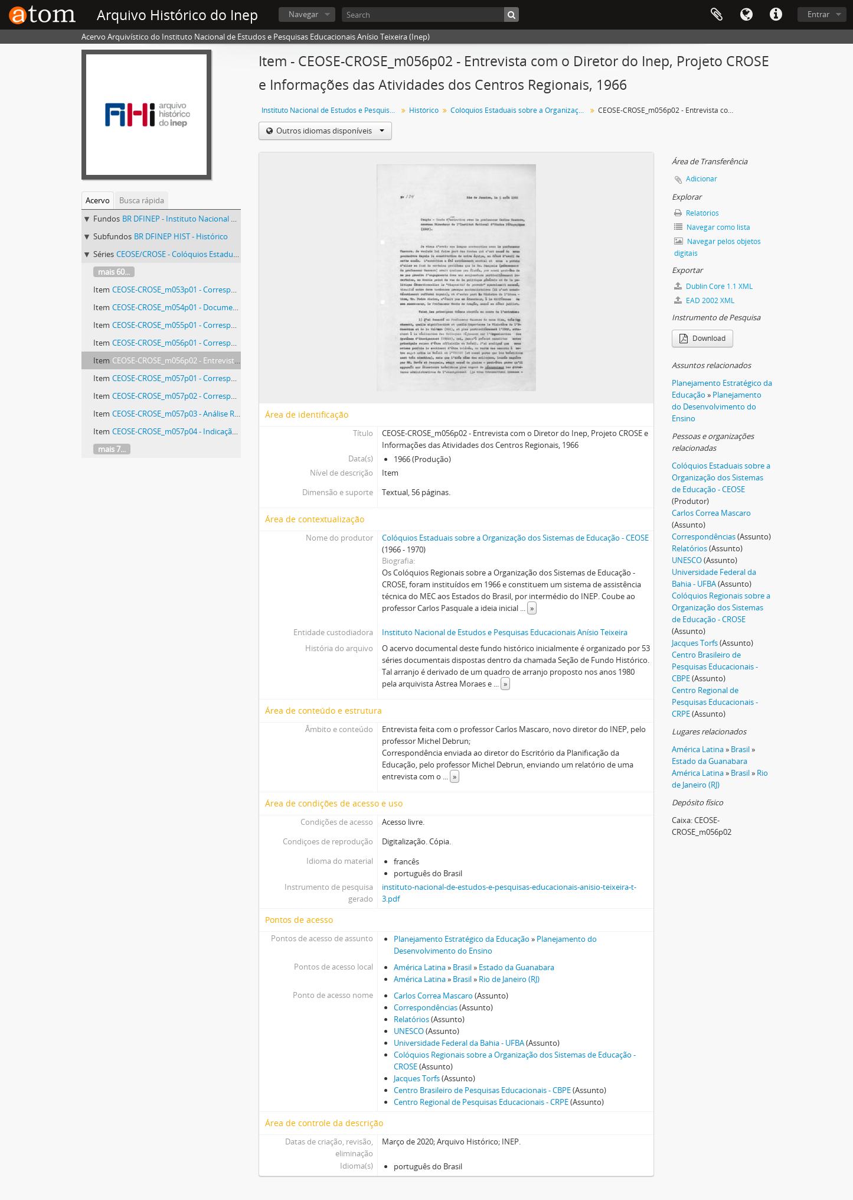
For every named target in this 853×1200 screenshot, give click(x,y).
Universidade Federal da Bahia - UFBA (459, 1043)
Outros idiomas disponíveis (329, 130)
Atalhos (775, 15)
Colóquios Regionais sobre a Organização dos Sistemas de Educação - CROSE (721, 607)
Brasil (462, 967)
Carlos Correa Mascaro (433, 995)
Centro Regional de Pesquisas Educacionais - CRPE (481, 1102)
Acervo (98, 200)
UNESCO (409, 1031)
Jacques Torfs (417, 1078)
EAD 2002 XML (704, 300)
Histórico (424, 110)
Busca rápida (141, 200)
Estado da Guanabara (516, 967)
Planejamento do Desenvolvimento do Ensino (717, 406)
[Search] (430, 14)
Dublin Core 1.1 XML (713, 286)
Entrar (818, 14)
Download (702, 338)
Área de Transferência (716, 15)
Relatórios (411, 1019)
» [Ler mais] (532, 608)
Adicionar (701, 179)
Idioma (746, 15)
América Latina (420, 967)
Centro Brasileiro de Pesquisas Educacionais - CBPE (482, 1090)
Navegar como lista (712, 227)
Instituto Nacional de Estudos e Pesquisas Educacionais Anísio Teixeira (331, 110)
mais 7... (112, 449)
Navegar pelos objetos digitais (717, 247)
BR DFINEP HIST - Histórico (181, 236)
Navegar (303, 14)
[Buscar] (511, 14)
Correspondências (425, 1007)
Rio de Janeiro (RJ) (509, 979)
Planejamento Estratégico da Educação (462, 939)
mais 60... (114, 271)
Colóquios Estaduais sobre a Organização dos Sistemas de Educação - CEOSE (515, 537)
